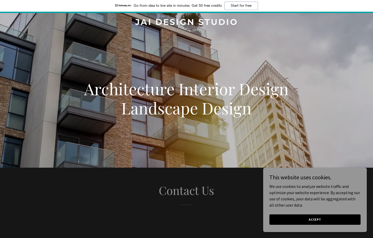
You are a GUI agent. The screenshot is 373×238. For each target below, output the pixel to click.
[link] (186, 23)
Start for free (241, 6)
